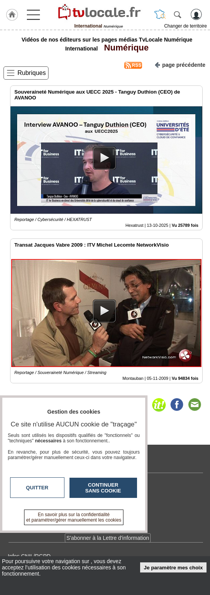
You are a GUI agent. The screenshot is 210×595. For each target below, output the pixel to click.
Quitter (37, 488)
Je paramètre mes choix (173, 568)
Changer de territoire (185, 26)
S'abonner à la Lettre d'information (107, 538)
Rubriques (31, 73)
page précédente (179, 64)
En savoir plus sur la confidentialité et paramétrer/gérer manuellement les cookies (73, 517)
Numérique (124, 47)
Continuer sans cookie (103, 488)
